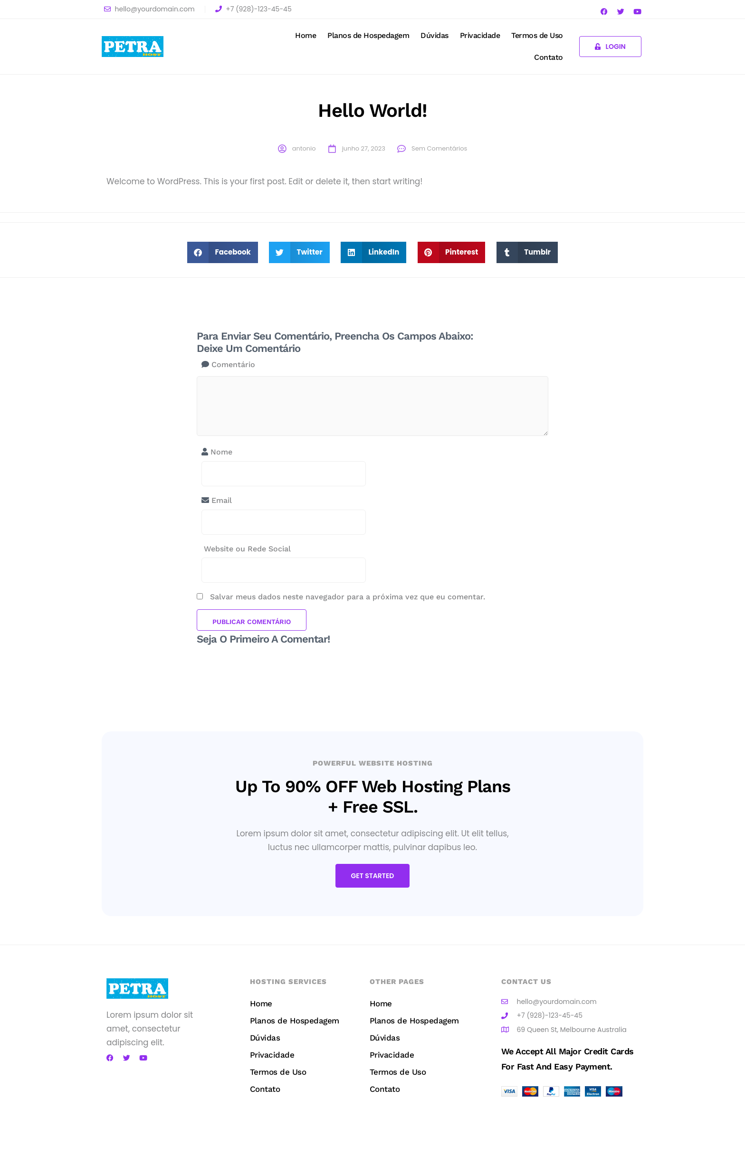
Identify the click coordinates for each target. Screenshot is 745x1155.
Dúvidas (434, 35)
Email (216, 500)
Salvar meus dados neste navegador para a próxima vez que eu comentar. (347, 596)
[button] (222, 252)
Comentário (228, 364)
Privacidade (480, 35)
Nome (216, 451)
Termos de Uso (537, 35)
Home (305, 35)
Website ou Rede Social (246, 548)
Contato (548, 57)
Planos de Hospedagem (368, 35)
